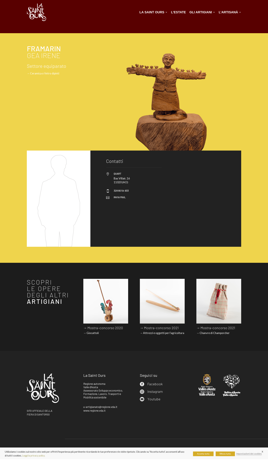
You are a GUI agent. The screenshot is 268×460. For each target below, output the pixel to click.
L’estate (178, 12)
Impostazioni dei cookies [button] (249, 453)
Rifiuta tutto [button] (225, 453)
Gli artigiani (200, 12)
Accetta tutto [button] (203, 453)
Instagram (155, 391)
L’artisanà (228, 12)
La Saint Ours (151, 12)
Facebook (155, 384)
